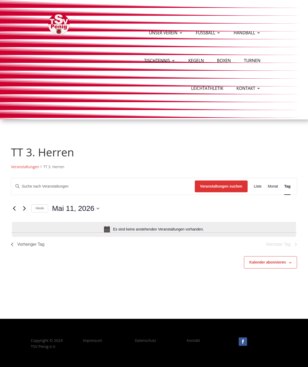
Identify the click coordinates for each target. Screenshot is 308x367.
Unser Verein (163, 33)
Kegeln (196, 60)
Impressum (92, 340)
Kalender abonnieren (267, 262)
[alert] (154, 229)
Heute (40, 208)
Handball (244, 33)
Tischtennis (157, 60)
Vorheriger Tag (27, 244)
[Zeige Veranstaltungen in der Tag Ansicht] (287, 186)
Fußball (205, 33)
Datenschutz (145, 340)
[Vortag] (14, 208)
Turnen (252, 60)
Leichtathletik (207, 88)
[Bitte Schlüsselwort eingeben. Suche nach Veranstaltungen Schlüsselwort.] (103, 186)
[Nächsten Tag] (24, 208)
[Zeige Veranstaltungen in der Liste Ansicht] (258, 186)
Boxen (224, 60)
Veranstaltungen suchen (221, 186)
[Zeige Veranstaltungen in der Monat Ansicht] (273, 186)
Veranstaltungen (25, 166)
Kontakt (245, 88)
